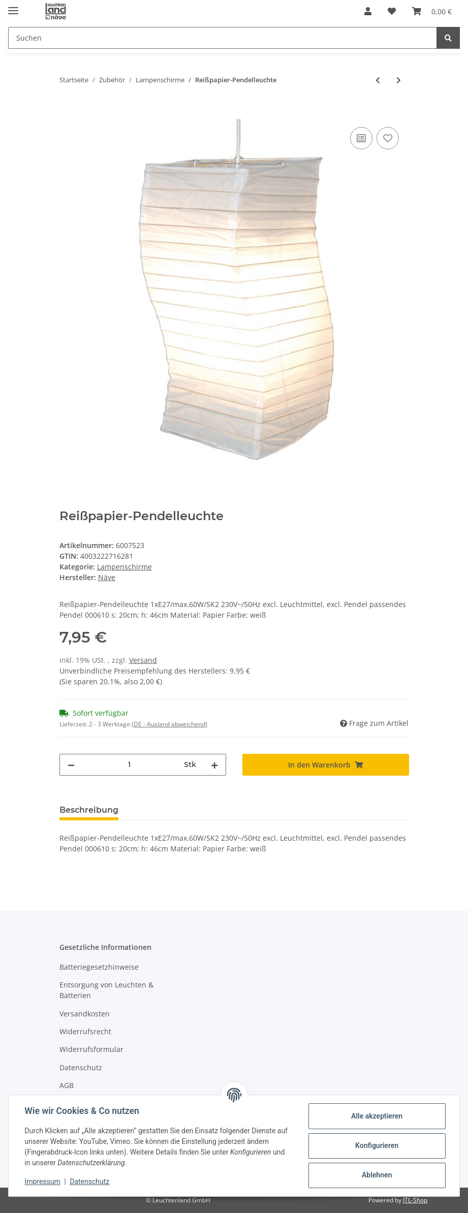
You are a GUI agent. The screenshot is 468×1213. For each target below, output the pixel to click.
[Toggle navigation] (13, 6)
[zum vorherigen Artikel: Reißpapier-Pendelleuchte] (377, 80)
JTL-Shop (415, 1200)
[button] (368, 11)
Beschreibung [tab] (88, 810)
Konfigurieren (376, 1145)
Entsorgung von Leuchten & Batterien (106, 990)
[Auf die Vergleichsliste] (361, 138)
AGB (66, 1085)
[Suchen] (222, 38)
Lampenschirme (124, 566)
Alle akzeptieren (376, 1116)
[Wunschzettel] (392, 11)
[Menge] (129, 764)
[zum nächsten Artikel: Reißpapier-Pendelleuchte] (398, 80)
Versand (143, 660)
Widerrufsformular (91, 1049)
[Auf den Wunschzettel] (388, 138)
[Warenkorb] (432, 11)
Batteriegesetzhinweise (99, 967)
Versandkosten (84, 1013)
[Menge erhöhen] (214, 764)
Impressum (42, 1181)
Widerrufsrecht (85, 1031)
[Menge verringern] (71, 764)
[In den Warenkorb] (67, 113)
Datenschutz (80, 1067)
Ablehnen (376, 1175)
